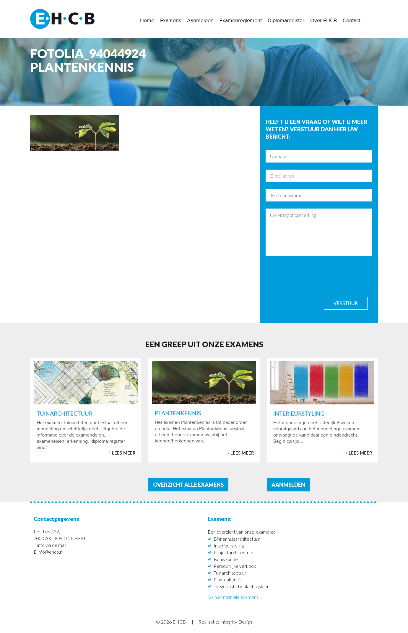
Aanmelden (200, 20)
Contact (351, 20)
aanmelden (288, 484)
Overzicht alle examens (188, 484)
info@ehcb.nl (50, 552)
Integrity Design (236, 621)
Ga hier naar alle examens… (235, 597)
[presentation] (310, 276)
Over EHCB (323, 20)
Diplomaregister (286, 20)
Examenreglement (241, 20)
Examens (170, 20)
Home (147, 20)
